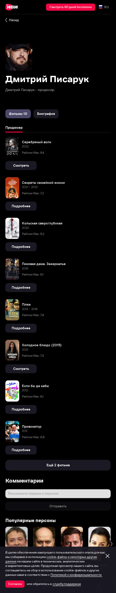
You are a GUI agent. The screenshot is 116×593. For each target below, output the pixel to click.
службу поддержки (67, 584)
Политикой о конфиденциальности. (76, 574)
